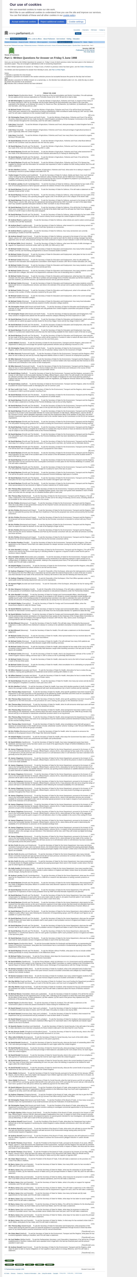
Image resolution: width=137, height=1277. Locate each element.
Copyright (55, 1273)
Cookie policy (70, 1273)
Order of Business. (86, 67)
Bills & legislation (42, 42)
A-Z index (6, 1273)
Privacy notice (63, 1273)
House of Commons (11, 42)
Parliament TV (77, 42)
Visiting (68, 39)
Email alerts (86, 30)
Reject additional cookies (52, 21)
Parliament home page (17, 45)
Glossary (13, 1273)
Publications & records (65, 42)
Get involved (61, 39)
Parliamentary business (18, 39)
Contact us (102, 30)
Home (7, 39)
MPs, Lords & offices (35, 39)
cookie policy (69, 15)
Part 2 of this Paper (58, 70)
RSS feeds (94, 30)
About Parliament (49, 39)
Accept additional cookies (24, 21)
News (85, 42)
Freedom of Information (30, 1273)
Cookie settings (76, 21)
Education (76, 39)
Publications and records (44, 45)
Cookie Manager (78, 1273)
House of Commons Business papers (61, 45)
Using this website (46, 1273)
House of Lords (23, 42)
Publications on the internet (85, 50)
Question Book (76, 45)
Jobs (39, 1273)
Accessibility (77, 30)
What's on (33, 42)
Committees (52, 42)
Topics (90, 42)
